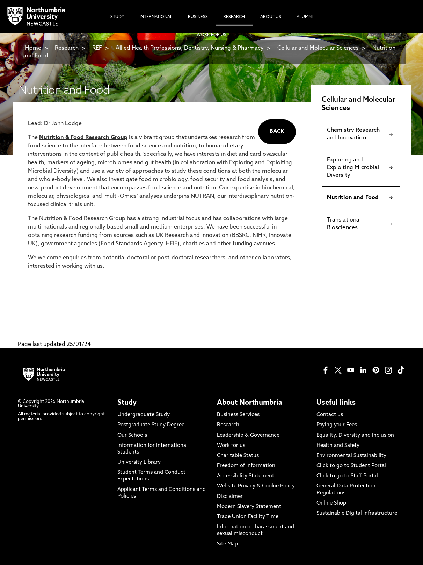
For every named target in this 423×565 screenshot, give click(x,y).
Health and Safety (337, 445)
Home (33, 48)
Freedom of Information (246, 466)
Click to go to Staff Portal (347, 476)
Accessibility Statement (245, 476)
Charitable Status (238, 455)
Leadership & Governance (248, 435)
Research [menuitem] (234, 17)
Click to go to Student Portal (351, 466)
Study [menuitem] (117, 17)
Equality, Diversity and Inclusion (355, 435)
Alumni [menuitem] (305, 17)
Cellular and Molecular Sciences (318, 48)
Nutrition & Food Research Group (83, 137)
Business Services (238, 415)
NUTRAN (202, 196)
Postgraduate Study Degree (150, 425)
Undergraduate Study (143, 415)
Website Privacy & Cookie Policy (256, 486)
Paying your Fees (336, 425)
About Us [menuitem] (270, 17)
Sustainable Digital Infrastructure (356, 513)
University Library (139, 462)
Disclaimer (230, 496)
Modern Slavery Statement (249, 506)
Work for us (231, 445)
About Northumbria (249, 402)
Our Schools (132, 435)
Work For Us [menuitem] (211, 35)
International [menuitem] (156, 17)
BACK (277, 131)
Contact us (329, 415)
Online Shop (331, 503)
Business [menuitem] (198, 17)
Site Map (227, 544)
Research (67, 48)
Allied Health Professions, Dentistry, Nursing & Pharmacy (190, 48)
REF (97, 48)
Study (127, 402)
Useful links (336, 402)
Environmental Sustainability (351, 455)
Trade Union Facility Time (247, 517)
